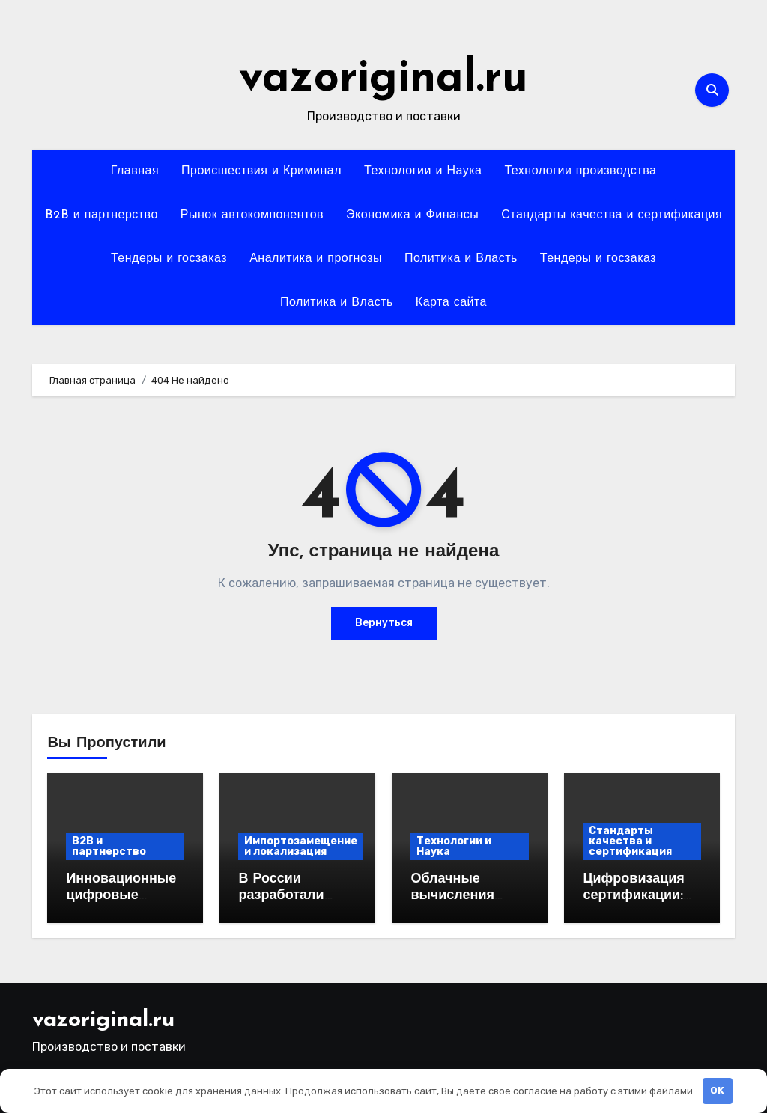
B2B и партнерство (101, 215)
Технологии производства (580, 171)
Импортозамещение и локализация (300, 846)
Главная (135, 171)
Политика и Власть (461, 259)
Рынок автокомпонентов (252, 215)
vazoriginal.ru (383, 79)
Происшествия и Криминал (261, 171)
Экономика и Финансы (412, 215)
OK (717, 1090)
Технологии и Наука (423, 171)
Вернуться (384, 622)
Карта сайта (451, 303)
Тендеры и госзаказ (169, 259)
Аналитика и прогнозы (315, 259)
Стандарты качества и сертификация (611, 215)
